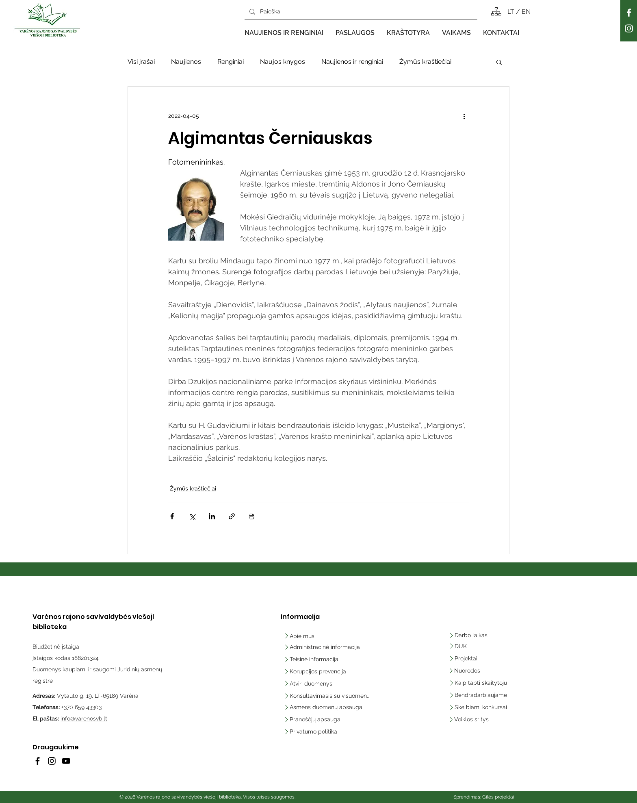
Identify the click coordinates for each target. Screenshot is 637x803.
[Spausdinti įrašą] (252, 516)
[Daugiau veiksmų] (464, 116)
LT (511, 11)
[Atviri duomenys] (310, 683)
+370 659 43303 (81, 707)
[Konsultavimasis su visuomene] (326, 695)
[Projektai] (465, 658)
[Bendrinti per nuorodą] (232, 516)
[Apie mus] (310, 636)
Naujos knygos (282, 61)
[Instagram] (629, 28)
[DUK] (471, 646)
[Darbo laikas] (469, 635)
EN (526, 11)
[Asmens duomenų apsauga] (326, 707)
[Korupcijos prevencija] (316, 671)
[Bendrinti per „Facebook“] (172, 516)
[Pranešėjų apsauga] (326, 719)
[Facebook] (629, 12)
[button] (283, 33)
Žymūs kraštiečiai (425, 61)
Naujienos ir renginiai (352, 61)
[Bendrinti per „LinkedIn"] (212, 516)
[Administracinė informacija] (323, 647)
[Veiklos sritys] (481, 719)
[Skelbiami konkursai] (481, 707)
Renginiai (230, 61)
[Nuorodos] (467, 670)
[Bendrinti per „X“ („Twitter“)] (192, 516)
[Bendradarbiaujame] (481, 695)
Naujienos (186, 61)
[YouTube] (66, 761)
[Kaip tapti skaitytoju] (481, 682)
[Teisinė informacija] (312, 659)
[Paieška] (360, 11)
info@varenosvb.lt (84, 718)
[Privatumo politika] (326, 731)
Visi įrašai (141, 61)
